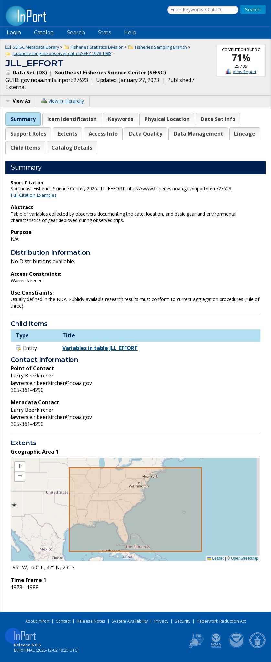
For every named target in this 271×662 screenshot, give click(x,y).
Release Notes (91, 621)
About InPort (37, 621)
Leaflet (215, 558)
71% (241, 57)
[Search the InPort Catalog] (202, 10)
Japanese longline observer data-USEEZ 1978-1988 (62, 53)
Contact (63, 621)
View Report (244, 71)
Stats (104, 32)
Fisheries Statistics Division (97, 47)
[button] (20, 467)
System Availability (130, 621)
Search (76, 32)
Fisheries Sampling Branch (161, 47)
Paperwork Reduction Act (221, 621)
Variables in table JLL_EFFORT (100, 348)
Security (182, 621)
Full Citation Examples (34, 195)
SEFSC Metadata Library (36, 47)
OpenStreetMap (244, 558)
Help (130, 32)
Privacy (161, 621)
